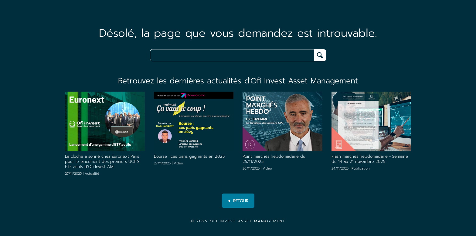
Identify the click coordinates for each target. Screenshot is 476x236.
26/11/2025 (257, 168)
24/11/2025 (351, 168)
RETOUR (238, 201)
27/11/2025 (82, 173)
